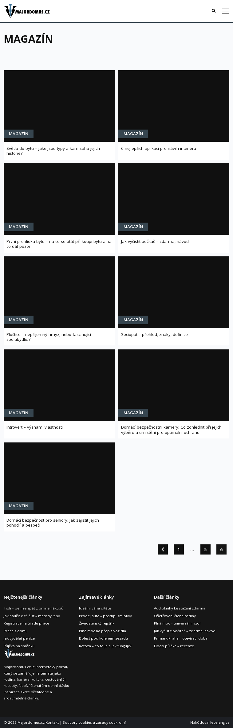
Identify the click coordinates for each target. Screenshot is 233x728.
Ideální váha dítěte (95, 608)
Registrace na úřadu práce (26, 623)
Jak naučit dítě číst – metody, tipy (32, 615)
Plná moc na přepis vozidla (102, 631)
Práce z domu (16, 631)
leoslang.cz (219, 722)
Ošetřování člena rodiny (175, 615)
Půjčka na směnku (19, 646)
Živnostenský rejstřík (96, 623)
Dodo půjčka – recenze (174, 646)
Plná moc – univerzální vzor (177, 623)
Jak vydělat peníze (19, 638)
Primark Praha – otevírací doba (180, 638)
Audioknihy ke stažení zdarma (179, 608)
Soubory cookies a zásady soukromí (94, 722)
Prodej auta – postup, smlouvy (105, 615)
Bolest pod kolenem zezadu (103, 638)
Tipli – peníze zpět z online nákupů (33, 608)
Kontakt (52, 722)
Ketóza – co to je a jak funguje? (105, 646)
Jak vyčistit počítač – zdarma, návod (184, 631)
